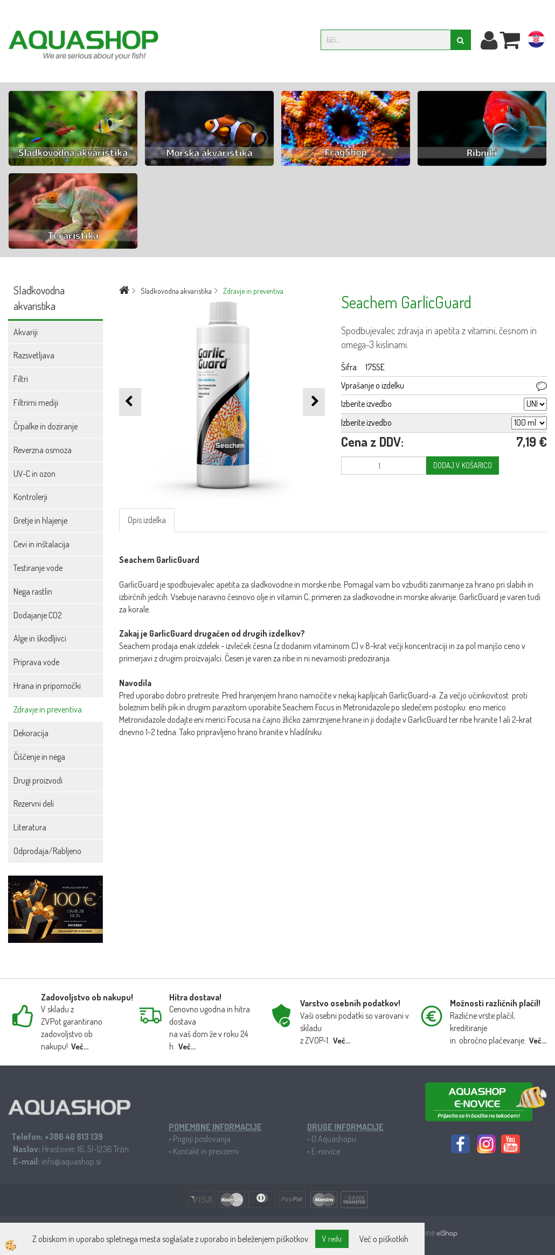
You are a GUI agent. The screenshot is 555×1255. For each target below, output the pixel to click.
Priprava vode (36, 662)
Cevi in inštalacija (41, 544)
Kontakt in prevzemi (206, 1151)
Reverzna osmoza (42, 450)
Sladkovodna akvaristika (176, 290)
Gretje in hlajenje (40, 520)
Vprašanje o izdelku (372, 385)
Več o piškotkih (383, 1238)
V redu (332, 1238)
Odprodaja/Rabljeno (47, 850)
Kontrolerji (30, 496)
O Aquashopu (333, 1138)
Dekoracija (30, 733)
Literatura (29, 827)
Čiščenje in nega (39, 756)
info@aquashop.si (71, 1161)
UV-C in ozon (34, 473)
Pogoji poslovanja (202, 1138)
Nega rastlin (32, 591)
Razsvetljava (33, 355)
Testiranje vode (38, 567)
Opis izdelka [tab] (147, 519)
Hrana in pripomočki (47, 685)
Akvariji (25, 332)
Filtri (20, 378)
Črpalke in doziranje (45, 426)
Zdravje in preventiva (47, 709)
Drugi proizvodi (38, 780)
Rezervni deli (33, 803)
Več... (79, 1046)
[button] (314, 401)
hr (536, 41)
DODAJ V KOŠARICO (462, 465)
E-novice (325, 1151)
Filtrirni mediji (35, 402)
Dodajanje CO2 (37, 615)
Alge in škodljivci (39, 638)
